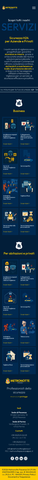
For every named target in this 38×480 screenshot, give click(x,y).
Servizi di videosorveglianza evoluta (9, 167)
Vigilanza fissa (25, 196)
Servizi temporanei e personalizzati (27, 226)
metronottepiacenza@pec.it (21, 451)
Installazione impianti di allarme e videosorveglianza (10, 136)
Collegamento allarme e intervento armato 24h (27, 278)
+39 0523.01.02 (19, 442)
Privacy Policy (29, 474)
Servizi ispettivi (25, 166)
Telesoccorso (24, 337)
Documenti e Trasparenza (19, 477)
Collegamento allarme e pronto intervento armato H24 (26, 137)
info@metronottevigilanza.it (19, 449)
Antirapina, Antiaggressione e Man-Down (9, 197)
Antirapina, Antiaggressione (8, 337)
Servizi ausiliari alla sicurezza (9, 226)
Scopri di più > (7, 144)
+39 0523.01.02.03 (19, 435)
